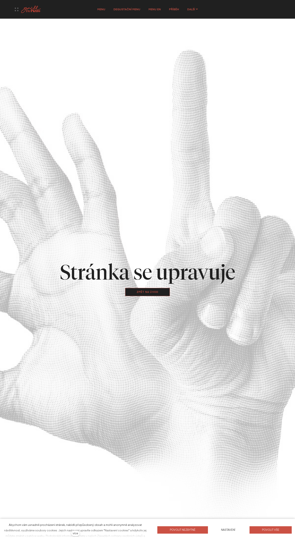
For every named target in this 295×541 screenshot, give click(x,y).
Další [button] (192, 9)
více (75, 533)
